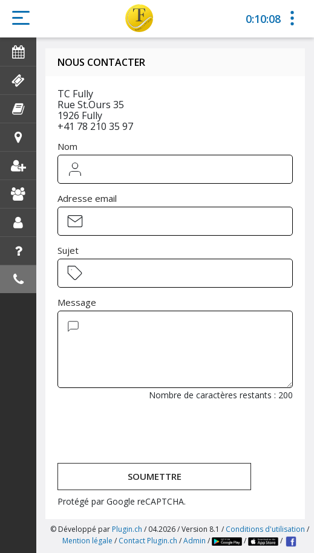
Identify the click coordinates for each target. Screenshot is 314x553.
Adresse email (87, 198)
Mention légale (87, 540)
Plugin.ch (127, 529)
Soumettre (155, 476)
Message (76, 302)
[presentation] (149, 433)
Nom (67, 146)
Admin (194, 540)
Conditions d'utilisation (265, 529)
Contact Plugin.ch (148, 540)
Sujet (68, 250)
